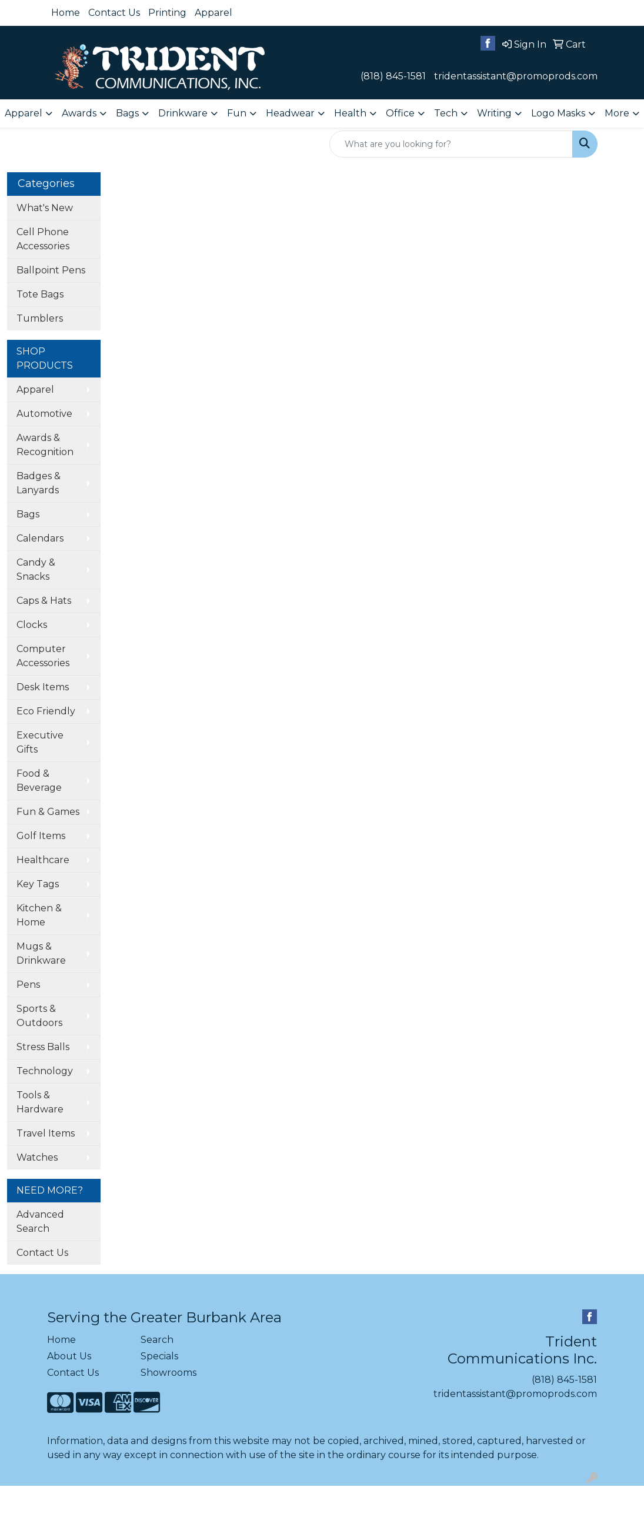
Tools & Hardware (40, 1102)
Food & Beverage (39, 780)
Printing (167, 12)
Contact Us (114, 12)
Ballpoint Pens (50, 270)
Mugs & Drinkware (41, 953)
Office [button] (400, 113)
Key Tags (37, 884)
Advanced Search (40, 1221)
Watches (37, 1157)
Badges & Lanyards (38, 483)
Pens (28, 984)
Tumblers (39, 318)
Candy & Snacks (35, 569)
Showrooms (168, 1372)
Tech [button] (446, 113)
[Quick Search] (451, 144)
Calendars (40, 538)
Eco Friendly (45, 711)
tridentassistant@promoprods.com (516, 76)
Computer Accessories (42, 656)
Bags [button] (127, 113)
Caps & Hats (43, 600)
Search (157, 1339)
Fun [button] (236, 113)
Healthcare (42, 859)
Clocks (31, 624)
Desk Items (42, 687)
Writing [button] (494, 113)
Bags (27, 514)
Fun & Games (47, 811)
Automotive (44, 413)
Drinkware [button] (183, 113)
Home (65, 12)
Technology (44, 1071)
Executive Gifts (40, 742)
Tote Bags (40, 294)
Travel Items (45, 1133)
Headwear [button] (290, 113)
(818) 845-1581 (393, 76)
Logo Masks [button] (558, 113)
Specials (159, 1356)
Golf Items (40, 835)
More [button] (617, 113)
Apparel (213, 12)
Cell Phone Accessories (42, 239)
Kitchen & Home (39, 915)
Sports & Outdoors (39, 1015)
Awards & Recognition (45, 444)
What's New (44, 207)
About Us (69, 1356)
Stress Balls (42, 1046)
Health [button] (350, 113)
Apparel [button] (23, 113)
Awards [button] (79, 113)
